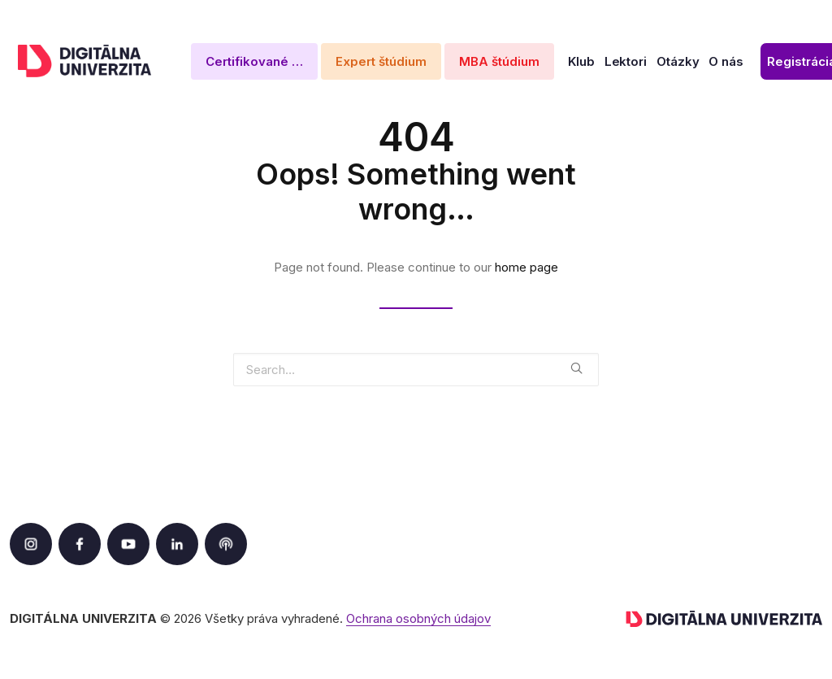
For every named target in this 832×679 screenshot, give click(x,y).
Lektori (625, 61)
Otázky (677, 61)
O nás (725, 61)
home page (526, 267)
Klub (581, 61)
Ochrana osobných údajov (418, 618)
